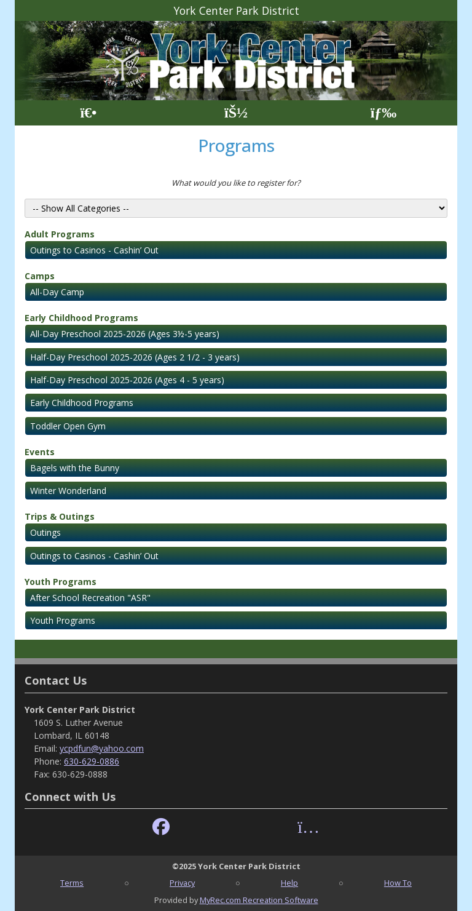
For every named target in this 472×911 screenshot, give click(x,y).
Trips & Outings (60, 516)
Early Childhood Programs (81, 318)
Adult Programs (60, 234)
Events (40, 452)
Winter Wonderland (68, 490)
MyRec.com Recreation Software (259, 899)
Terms (72, 882)
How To (398, 882)
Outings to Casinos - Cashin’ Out (94, 250)
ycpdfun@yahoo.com (102, 748)
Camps (40, 276)
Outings (45, 532)
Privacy (182, 882)
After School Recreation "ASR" (90, 597)
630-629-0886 (91, 761)
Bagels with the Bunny (74, 468)
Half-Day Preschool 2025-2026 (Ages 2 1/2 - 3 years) (135, 357)
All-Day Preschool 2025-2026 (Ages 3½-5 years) (124, 334)
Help (289, 882)
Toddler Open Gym (68, 426)
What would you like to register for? (236, 182)
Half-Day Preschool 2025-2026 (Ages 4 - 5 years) (127, 380)
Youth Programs (60, 581)
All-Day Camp (57, 292)
